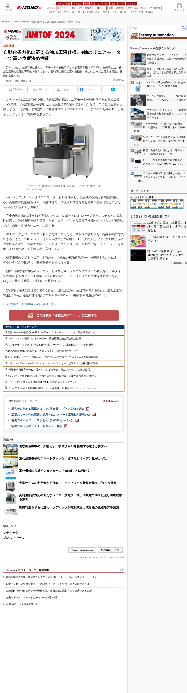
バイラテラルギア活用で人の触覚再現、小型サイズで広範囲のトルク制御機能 (50, 344)
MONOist (6, 22)
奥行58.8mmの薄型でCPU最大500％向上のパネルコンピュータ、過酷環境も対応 (51, 332)
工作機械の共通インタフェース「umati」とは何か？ (54, 470)
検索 (184, 27)
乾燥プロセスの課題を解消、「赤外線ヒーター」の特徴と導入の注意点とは (47, 583)
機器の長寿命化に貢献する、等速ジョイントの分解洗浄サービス (43, 351)
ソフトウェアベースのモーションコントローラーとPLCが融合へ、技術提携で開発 (52, 363)
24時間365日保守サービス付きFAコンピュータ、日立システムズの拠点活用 (48, 369)
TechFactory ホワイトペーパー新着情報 (26, 570)
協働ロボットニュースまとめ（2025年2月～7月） (33, 597)
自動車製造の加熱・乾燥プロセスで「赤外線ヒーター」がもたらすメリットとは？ (51, 577)
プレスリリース (13, 537)
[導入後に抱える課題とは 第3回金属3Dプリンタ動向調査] (50, 408)
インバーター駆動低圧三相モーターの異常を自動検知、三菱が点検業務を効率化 (51, 375)
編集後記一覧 (180, 263)
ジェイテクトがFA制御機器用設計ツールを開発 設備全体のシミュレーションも (51, 388)
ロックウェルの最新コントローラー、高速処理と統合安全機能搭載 (44, 338)
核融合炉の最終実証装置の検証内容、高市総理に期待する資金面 (167, 226)
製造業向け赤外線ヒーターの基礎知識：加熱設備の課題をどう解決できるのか (49, 590)
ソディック (10, 532)
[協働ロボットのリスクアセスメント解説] (39, 426)
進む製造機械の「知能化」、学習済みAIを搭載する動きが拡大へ (63, 446)
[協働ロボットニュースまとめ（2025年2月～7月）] (45, 420)
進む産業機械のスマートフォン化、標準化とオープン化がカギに (63, 458)
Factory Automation (20, 22)
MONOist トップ (110, 550)
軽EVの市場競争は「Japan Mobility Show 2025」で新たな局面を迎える (165, 255)
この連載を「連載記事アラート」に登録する (66, 315)
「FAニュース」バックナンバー (21, 327)
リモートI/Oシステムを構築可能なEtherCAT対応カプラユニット (42, 382)
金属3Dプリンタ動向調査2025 (22, 604)
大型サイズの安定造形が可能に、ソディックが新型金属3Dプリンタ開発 (68, 483)
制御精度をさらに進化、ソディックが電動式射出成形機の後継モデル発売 (69, 507)
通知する (43, 89)
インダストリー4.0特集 (142, 197)
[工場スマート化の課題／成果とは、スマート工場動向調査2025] (53, 414)
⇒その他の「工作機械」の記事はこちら (30, 304)
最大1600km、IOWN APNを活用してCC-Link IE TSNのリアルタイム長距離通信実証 (52, 357)
